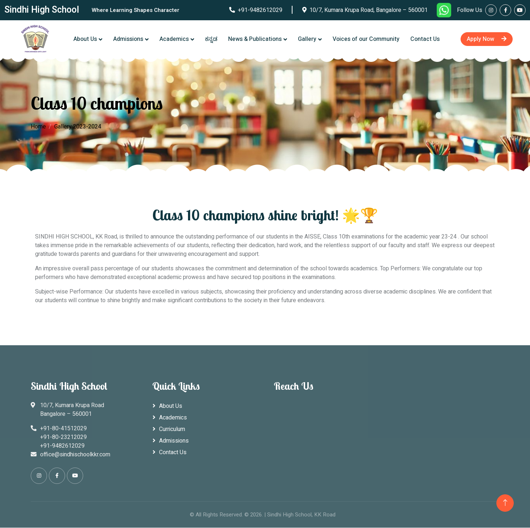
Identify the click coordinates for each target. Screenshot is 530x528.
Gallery (307, 39)
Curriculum (172, 429)
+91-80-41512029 (63, 428)
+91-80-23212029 (63, 437)
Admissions (128, 39)
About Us (85, 39)
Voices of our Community (366, 39)
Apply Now (487, 39)
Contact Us (425, 39)
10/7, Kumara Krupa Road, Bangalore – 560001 (365, 10)
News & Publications (255, 39)
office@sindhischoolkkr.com (75, 454)
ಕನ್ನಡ (211, 39)
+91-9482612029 (255, 10)
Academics (174, 39)
